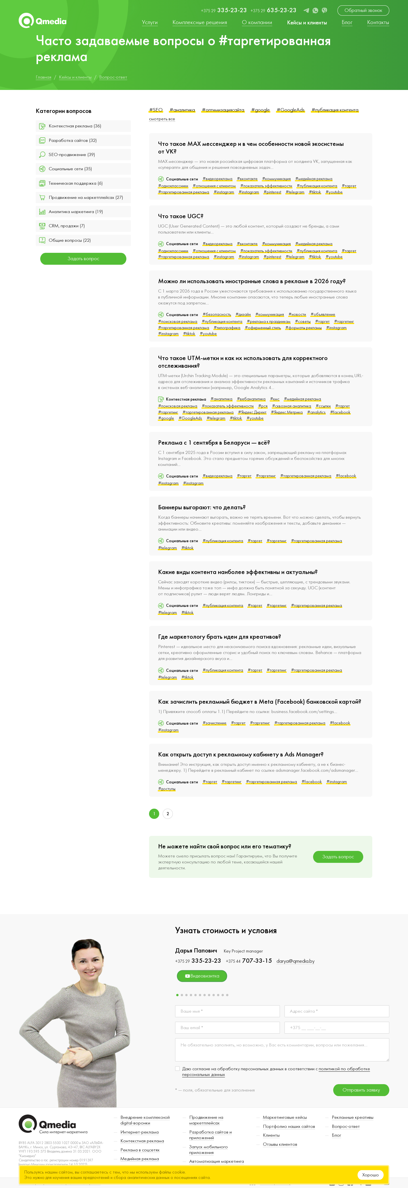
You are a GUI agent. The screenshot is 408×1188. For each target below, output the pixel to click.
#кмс (274, 399)
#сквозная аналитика (291, 406)
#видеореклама (217, 179)
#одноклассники (173, 186)
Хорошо (370, 1175)
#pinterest (272, 192)
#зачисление (214, 723)
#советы (303, 321)
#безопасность (217, 314)
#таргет (349, 186)
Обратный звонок (363, 10)
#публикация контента (334, 110)
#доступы (166, 789)
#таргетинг (344, 321)
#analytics (316, 412)
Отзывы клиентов (280, 1144)
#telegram (295, 192)
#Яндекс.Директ (252, 412)
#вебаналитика (251, 399)
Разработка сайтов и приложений (210, 1135)
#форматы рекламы (303, 328)
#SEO (156, 110)
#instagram (224, 192)
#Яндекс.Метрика (287, 412)
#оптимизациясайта (223, 110)
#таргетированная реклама (183, 192)
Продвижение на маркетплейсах (206, 1120)
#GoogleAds (291, 110)
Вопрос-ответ (346, 1126)
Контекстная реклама (142, 1140)
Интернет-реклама (139, 1132)
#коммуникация (276, 179)
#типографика (227, 328)
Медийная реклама (139, 1158)
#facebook (340, 412)
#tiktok (315, 192)
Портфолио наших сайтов (289, 1126)
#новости (297, 314)
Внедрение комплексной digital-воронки (145, 1120)
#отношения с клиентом (214, 186)
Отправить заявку (361, 1090)
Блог (336, 1135)
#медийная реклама (313, 179)
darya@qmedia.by (295, 961)
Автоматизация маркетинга (216, 1161)
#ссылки (323, 406)
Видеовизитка (202, 976)
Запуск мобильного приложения (208, 1149)
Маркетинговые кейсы (285, 1117)
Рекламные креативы (352, 1117)
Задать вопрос (83, 258)
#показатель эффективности (266, 186)
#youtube (334, 192)
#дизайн (243, 314)
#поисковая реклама (177, 321)
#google (260, 110)
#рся (262, 406)
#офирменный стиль (263, 328)
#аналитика (182, 110)
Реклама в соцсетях (140, 1150)
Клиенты (271, 1135)
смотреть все (162, 118)
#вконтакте (247, 179)
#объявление (323, 314)
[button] (177, 995)
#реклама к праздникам (268, 321)
